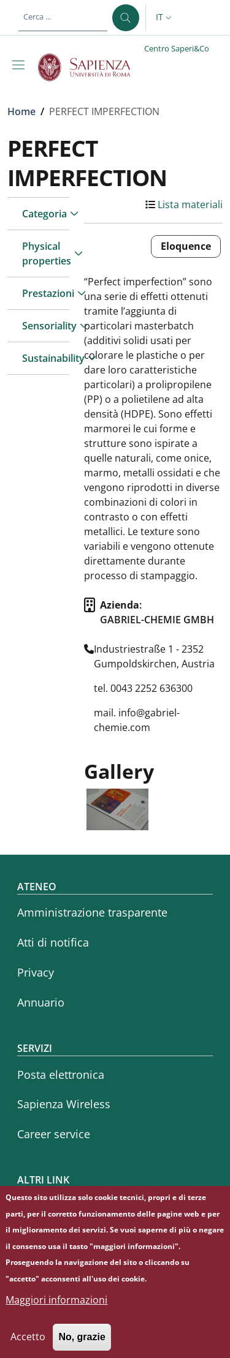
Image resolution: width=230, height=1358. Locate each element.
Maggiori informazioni (56, 1310)
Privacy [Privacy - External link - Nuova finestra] (35, 972)
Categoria (44, 213)
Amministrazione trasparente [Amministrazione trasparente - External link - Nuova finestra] (92, 912)
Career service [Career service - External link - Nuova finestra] (53, 1134)
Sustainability (45, 358)
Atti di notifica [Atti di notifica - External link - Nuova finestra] (53, 942)
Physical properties (45, 253)
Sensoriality (45, 325)
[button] (165, 17)
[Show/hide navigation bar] (20, 64)
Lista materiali (190, 204)
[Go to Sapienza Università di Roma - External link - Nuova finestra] (91, 67)
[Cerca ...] (125, 17)
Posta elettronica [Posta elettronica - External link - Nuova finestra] (60, 1074)
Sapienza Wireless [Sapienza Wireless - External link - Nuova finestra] (63, 1104)
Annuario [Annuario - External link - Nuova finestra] (40, 1002)
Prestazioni (45, 293)
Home (21, 111)
